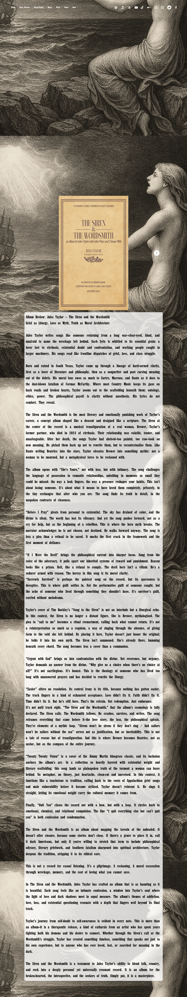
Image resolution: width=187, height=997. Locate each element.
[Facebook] (176, 7)
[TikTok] (142, 7)
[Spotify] (116, 7)
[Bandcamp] (149, 7)
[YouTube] (136, 7)
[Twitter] (169, 7)
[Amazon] (129, 7)
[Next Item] (156, 253)
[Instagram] (156, 7)
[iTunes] (123, 7)
